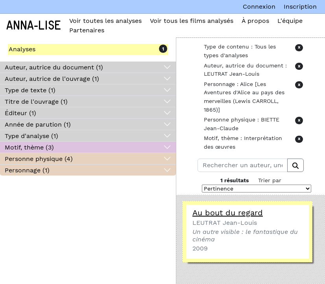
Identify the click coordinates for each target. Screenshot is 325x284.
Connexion (259, 6)
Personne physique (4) (39, 159)
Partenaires (86, 30)
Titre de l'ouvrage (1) (36, 101)
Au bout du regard (227, 212)
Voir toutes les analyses (105, 20)
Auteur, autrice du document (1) (54, 67)
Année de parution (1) (38, 124)
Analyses (22, 49)
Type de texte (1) (30, 90)
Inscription (300, 6)
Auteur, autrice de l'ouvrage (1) (52, 78)
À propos (255, 20)
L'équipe (290, 20)
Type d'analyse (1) (31, 136)
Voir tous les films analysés (191, 20)
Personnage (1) (27, 170)
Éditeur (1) (20, 113)
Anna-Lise (33, 25)
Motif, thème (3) (29, 147)
